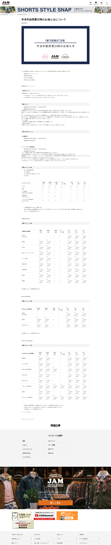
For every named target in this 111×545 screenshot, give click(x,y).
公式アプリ (51, 449)
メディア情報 (51, 445)
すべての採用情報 (83, 530)
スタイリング (51, 441)
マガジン (25, 445)
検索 (91, 4)
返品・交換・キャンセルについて (41, 534)
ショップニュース (30, 419)
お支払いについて (15, 538)
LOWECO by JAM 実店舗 (29, 79)
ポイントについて (61, 542)
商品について (14, 534)
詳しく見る (55, 503)
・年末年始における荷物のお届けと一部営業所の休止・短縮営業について (37, 121)
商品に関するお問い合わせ (40, 538)
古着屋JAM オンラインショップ (30, 73)
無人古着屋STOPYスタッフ (85, 542)
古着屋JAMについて (16, 530)
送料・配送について (16, 542)
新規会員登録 (60, 534)
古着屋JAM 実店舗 (28, 75)
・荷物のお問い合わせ (26, 123)
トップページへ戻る (25, 411)
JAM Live (50, 453)
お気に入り (96, 4)
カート (101, 4)
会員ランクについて (61, 538)
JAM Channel (26, 453)
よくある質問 (37, 530)
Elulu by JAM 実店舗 (28, 77)
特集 (24, 441)
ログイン (59, 530)
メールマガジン (27, 457)
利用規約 (36, 542)
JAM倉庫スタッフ (83, 538)
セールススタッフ (83, 534)
